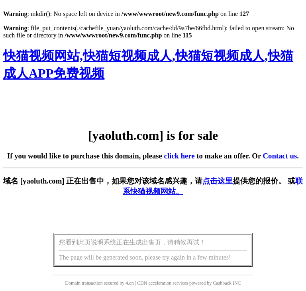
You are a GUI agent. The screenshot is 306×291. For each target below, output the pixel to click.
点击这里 (217, 181)
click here (179, 156)
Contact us (280, 156)
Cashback (222, 283)
